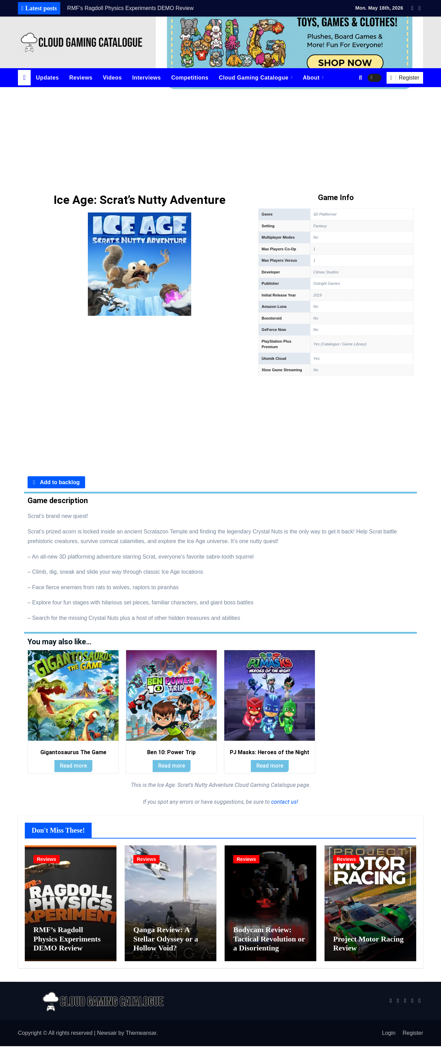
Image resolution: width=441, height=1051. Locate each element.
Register (412, 1038)
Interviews (146, 78)
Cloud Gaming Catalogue (254, 78)
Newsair (107, 1038)
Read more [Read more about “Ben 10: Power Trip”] (171, 765)
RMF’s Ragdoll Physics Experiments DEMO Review (67, 943)
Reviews (81, 78)
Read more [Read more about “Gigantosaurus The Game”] (73, 765)
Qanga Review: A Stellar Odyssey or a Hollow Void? (165, 943)
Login (389, 1038)
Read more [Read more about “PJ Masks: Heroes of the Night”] (269, 765)
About (312, 78)
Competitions (189, 78)
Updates (47, 78)
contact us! (284, 802)
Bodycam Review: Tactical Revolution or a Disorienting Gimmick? (269, 948)
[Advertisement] (220, 139)
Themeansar (141, 1038)
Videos (112, 78)
